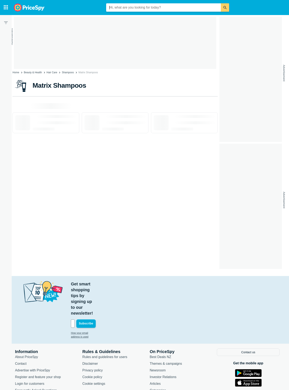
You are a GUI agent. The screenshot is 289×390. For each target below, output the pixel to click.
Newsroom (158, 340)
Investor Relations (163, 347)
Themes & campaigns (166, 334)
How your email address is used (88, 303)
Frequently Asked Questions (36, 360)
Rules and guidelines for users (104, 327)
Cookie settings (93, 354)
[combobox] (163, 7)
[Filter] (6, 22)
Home (16, 72)
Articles (155, 354)
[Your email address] (99, 294)
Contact (20, 334)
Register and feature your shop (38, 347)
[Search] (225, 7)
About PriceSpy (26, 327)
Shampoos (68, 72)
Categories (158, 360)
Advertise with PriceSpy (32, 340)
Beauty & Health (33, 72)
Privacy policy (92, 340)
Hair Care (51, 72)
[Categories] (6, 7)
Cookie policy (92, 347)
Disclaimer (90, 334)
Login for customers (29, 354)
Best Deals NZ (160, 327)
